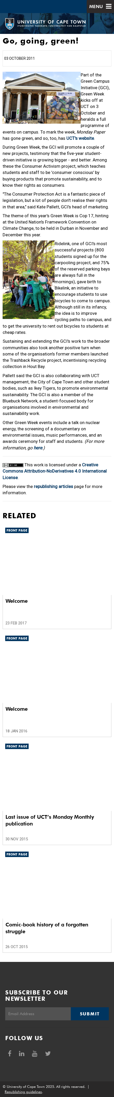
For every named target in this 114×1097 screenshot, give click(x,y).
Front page (17, 530)
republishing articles (53, 486)
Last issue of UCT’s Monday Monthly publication (49, 820)
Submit (90, 1013)
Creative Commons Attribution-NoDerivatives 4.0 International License (55, 471)
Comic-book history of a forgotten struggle (46, 928)
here (38, 447)
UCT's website (80, 138)
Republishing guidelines (23, 1092)
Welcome (16, 601)
